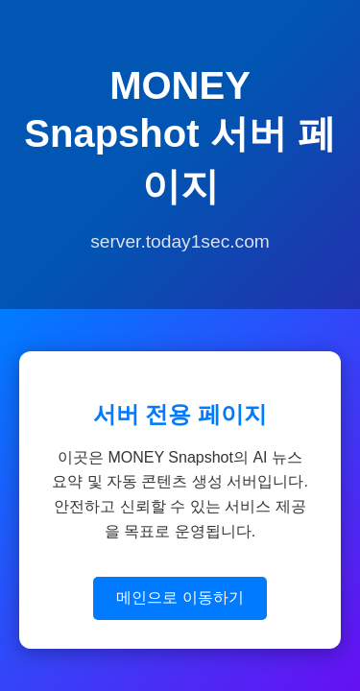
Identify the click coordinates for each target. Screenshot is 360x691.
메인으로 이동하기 (179, 597)
